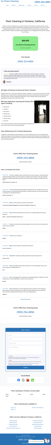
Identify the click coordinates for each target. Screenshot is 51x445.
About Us (43, 5)
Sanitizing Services (13, 416)
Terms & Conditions (28, 356)
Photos (36, 5)
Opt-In (10, 352)
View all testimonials (25, 291)
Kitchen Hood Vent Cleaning (13, 420)
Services (14, 6)
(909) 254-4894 (42, 2)
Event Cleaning (37, 418)
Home (7, 5)
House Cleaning (38, 420)
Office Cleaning (13, 414)
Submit (25, 359)
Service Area (21, 5)
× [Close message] (43, 440)
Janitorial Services (37, 414)
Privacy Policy (21, 356)
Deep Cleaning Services (37, 416)
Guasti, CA (13, 399)
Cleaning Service (13, 412)
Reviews (29, 5)
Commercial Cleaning (38, 412)
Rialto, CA (13, 401)
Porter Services (13, 418)
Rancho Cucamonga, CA (37, 399)
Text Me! (11, 348)
